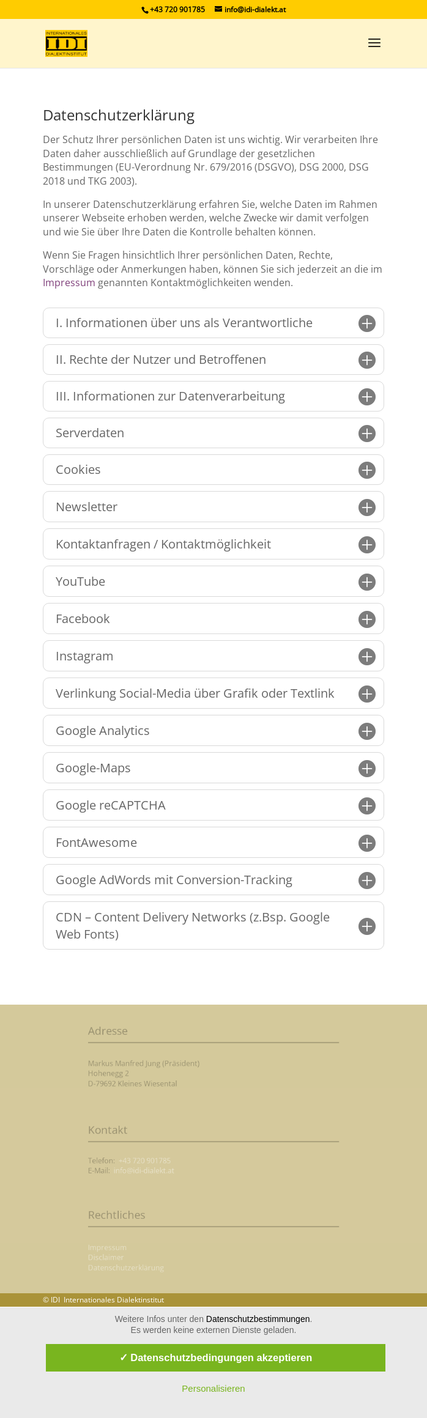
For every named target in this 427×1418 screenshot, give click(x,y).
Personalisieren (213, 1388)
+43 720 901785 (159, 1161)
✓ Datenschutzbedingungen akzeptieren (216, 1357)
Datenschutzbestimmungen (258, 1319)
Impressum (69, 282)
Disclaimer (128, 1257)
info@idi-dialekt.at (158, 1169)
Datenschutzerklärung (144, 1265)
